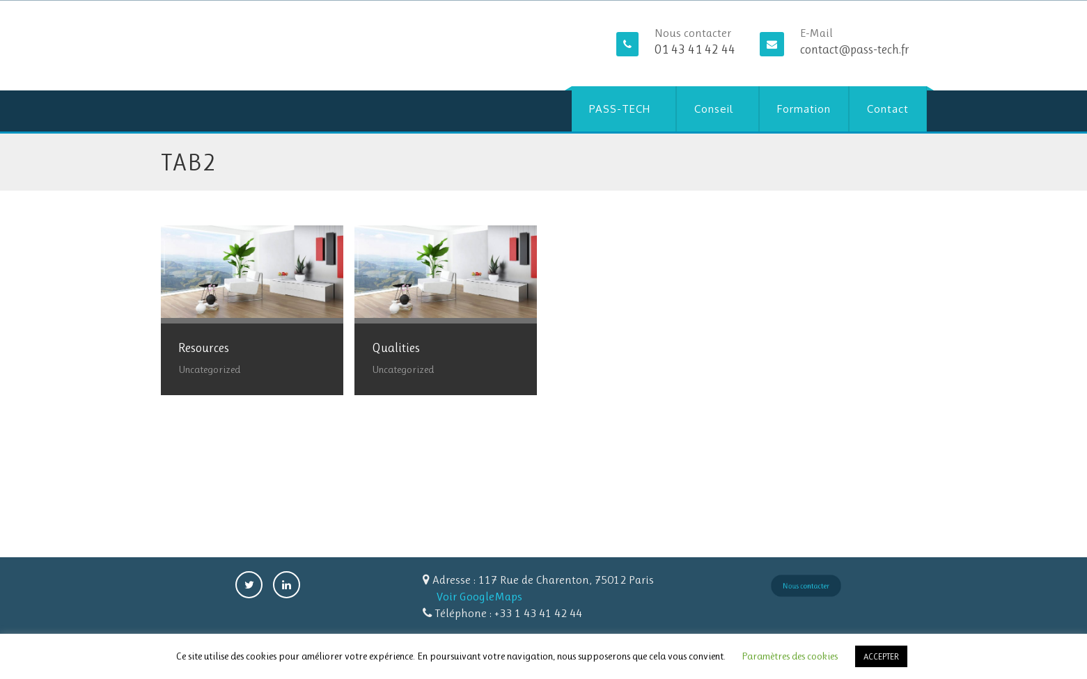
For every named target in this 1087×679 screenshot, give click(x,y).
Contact (888, 108)
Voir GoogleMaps (479, 596)
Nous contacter (805, 585)
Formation (804, 108)
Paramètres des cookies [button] (790, 656)
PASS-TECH (619, 108)
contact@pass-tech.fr (854, 49)
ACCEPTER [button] (881, 656)
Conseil (713, 108)
